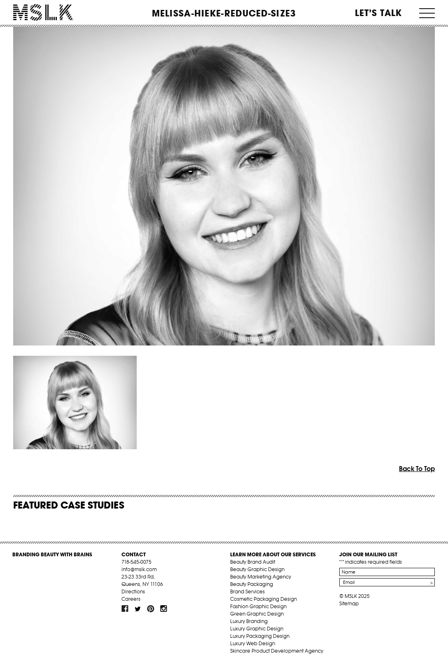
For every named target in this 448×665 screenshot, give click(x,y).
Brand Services (247, 591)
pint (150, 608)
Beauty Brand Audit (252, 562)
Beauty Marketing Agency (260, 577)
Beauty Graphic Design (257, 569)
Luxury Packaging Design (259, 636)
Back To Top (417, 468)
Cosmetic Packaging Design (263, 599)
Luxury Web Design (252, 643)
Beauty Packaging (251, 584)
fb (125, 608)
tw (138, 608)
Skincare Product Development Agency (276, 651)
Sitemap (349, 603)
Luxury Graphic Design (256, 628)
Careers (130, 599)
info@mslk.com (139, 569)
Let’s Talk (378, 13)
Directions (133, 591)
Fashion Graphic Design (258, 606)
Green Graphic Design (257, 614)
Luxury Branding (249, 621)
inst (163, 608)
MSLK (43, 12)
